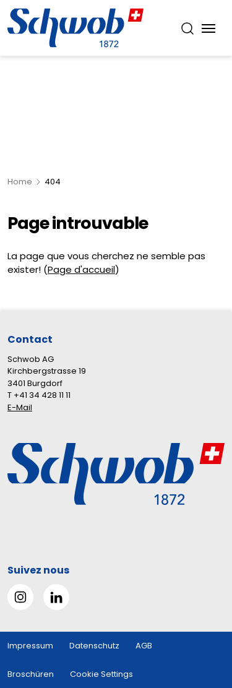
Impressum (30, 645)
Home (19, 181)
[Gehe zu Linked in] (56, 597)
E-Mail (19, 407)
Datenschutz (94, 645)
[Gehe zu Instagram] (20, 597)
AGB (143, 645)
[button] (202, 610)
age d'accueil (84, 269)
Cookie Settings (101, 674)
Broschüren (30, 674)
